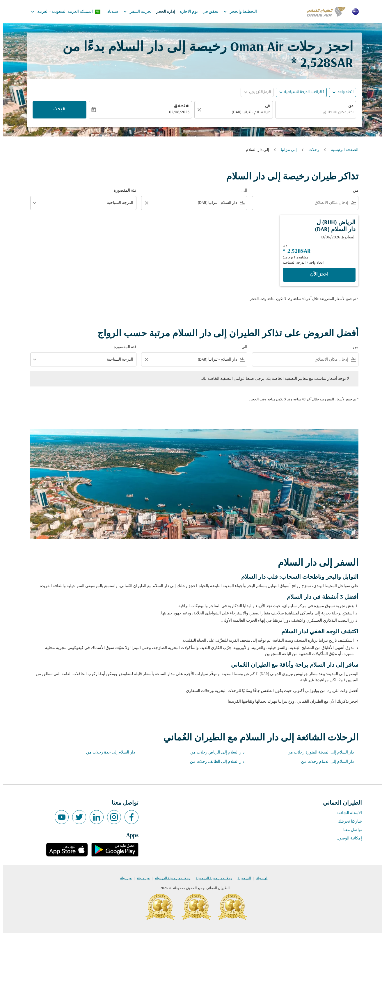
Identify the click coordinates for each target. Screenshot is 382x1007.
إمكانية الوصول (346, 838)
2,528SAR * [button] (319, 64)
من (347, 107)
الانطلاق (178, 107)
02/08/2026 (176, 113)
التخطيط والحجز (235, 11)
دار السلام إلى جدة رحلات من (107, 752)
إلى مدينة (241, 878)
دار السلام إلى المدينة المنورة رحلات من (317, 752)
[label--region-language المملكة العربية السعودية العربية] (62, 11)
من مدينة (140, 878)
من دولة (122, 878)
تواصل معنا (349, 830)
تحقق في (207, 12)
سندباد (109, 12)
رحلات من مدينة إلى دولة (169, 878)
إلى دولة (259, 878)
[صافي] (195, 109)
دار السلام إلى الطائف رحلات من (214, 762)
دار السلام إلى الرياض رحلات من (214, 752)
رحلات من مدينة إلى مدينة (211, 878)
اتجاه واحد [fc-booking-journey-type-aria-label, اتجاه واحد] (342, 92)
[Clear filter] (143, 203)
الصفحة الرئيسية (341, 150)
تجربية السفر (132, 11)
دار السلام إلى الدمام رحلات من (324, 762)
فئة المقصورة (122, 190)
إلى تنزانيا (286, 150)
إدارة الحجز (162, 12)
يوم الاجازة (186, 12)
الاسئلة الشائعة (346, 813)
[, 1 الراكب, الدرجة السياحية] (301, 92)
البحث (56, 109)
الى (264, 107)
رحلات (310, 150)
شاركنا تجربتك (347, 821)
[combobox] (312, 113)
